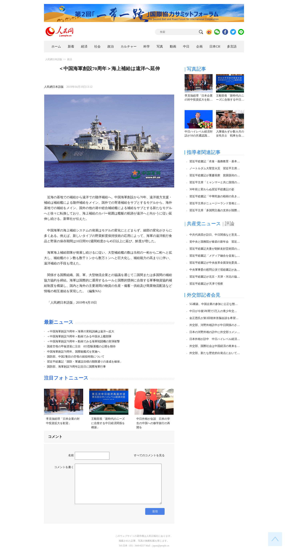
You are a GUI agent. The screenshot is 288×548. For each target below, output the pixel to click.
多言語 (232, 46)
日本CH (214, 46)
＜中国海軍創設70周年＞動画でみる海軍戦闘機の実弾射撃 (83, 341)
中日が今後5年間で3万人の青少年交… (213, 311)
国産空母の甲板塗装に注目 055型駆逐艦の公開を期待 (81, 346)
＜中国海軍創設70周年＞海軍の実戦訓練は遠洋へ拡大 (80, 331)
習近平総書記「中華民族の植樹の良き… (214, 196)
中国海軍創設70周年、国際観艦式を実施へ (73, 351)
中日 (186, 46)
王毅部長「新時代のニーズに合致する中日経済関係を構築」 (108, 423)
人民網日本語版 (53, 59)
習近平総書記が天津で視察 (206, 283)
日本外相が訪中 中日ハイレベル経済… (214, 339)
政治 (110, 46)
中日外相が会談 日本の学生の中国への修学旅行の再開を (153, 423)
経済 (84, 46)
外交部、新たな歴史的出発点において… (214, 353)
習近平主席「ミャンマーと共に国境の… (214, 182)
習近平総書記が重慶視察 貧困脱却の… (214, 175)
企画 (199, 46)
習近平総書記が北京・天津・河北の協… (214, 276)
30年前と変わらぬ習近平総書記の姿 (211, 189)
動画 (173, 46)
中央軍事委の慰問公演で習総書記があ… (214, 269)
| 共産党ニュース (203, 223)
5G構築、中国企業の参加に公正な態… (213, 304)
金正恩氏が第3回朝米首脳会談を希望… (213, 318)
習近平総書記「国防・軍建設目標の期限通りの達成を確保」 (85, 361)
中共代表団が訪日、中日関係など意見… (214, 234)
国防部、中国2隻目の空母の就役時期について (75, 356)
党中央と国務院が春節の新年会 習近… (214, 241)
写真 (160, 46)
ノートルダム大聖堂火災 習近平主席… (214, 168)
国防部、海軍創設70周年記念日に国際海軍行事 (76, 366)
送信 (155, 511)
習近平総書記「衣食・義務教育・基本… (214, 161)
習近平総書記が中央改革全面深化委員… (214, 262)
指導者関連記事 (203, 152)
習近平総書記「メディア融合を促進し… (214, 255)
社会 (97, 46)
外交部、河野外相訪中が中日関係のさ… (214, 325)
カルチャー (129, 46)
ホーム (56, 46)
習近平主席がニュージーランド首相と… (214, 203)
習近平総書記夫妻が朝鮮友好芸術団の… (214, 248)
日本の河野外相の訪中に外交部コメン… (214, 332)
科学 (146, 46)
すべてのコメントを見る (149, 455)
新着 (71, 46)
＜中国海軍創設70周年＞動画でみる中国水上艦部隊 (79, 336)
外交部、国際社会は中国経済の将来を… (214, 346)
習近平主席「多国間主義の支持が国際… (214, 210)
